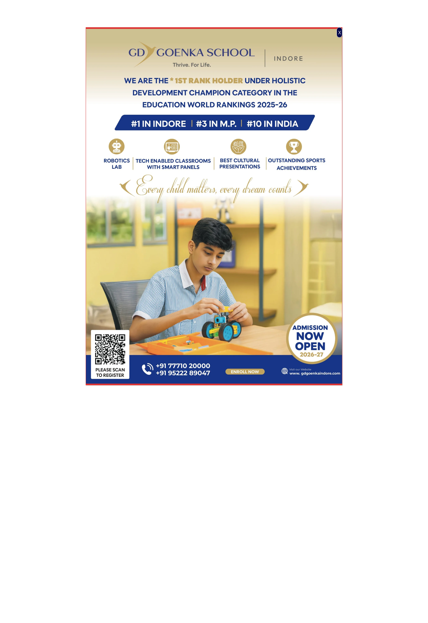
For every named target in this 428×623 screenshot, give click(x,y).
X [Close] (339, 32)
